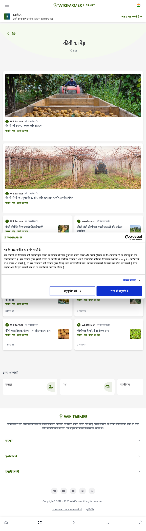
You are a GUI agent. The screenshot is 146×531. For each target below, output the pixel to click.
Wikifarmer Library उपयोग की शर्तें (67, 509)
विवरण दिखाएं (129, 280)
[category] (40, 522)
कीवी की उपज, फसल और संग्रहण (23, 125)
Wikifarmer (16, 121)
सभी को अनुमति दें (119, 290)
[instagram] (82, 491)
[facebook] (63, 491)
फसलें (7, 130)
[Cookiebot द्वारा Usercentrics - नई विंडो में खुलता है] (127, 237)
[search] (107, 522)
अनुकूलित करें (72, 290)
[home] (6, 522)
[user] (140, 522)
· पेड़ (12, 130)
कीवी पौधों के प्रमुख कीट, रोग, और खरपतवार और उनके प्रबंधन (39, 197)
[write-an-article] (73, 522)
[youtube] (73, 491)
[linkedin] (54, 491)
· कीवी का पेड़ (21, 130)
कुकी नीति (90, 509)
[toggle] (7, 5)
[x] (92, 491)
